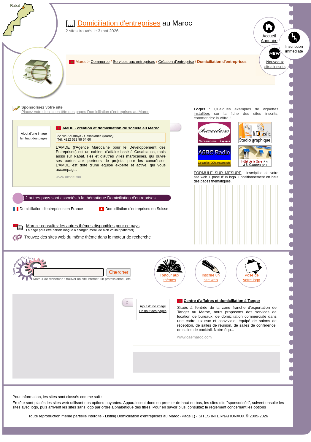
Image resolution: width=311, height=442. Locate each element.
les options (256, 407)
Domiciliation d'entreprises (118, 23)
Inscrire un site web (211, 277)
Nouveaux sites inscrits (274, 64)
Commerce (100, 61)
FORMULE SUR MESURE (218, 173)
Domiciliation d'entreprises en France (51, 208)
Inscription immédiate (294, 48)
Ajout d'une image (34, 133)
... (71, 23)
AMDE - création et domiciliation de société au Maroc (110, 128)
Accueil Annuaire (269, 38)
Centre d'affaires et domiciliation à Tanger (222, 300)
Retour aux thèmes (169, 277)
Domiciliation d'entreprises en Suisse (136, 208)
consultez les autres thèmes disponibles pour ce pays (82, 225)
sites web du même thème (72, 237)
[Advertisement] (63, 336)
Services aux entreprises (134, 61)
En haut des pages (33, 138)
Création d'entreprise (176, 61)
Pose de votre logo (251, 277)
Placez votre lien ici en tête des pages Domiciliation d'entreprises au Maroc (85, 111)
